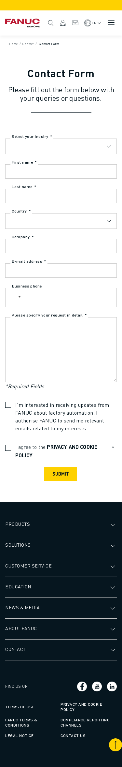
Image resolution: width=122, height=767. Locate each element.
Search (51, 23)
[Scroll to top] (115, 744)
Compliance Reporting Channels (85, 722)
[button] (14, 297)
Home (13, 44)
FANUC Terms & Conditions (21, 722)
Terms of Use (19, 706)
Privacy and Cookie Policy (81, 707)
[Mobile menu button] (111, 22)
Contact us (73, 735)
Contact (75, 23)
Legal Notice (19, 735)
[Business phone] (61, 297)
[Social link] (82, 686)
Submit (60, 474)
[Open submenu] (113, 524)
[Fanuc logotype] (22, 23)
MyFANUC (63, 23)
